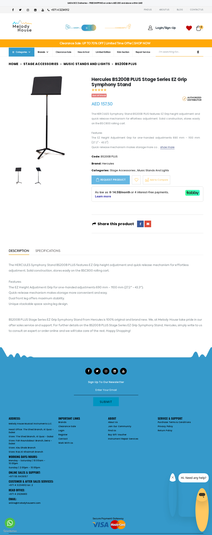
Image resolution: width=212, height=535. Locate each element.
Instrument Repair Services (123, 438)
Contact (63, 438)
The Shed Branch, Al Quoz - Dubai (31, 431)
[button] (199, 26)
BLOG (180, 9)
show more (167, 147)
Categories (19, 52)
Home (13, 64)
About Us (113, 422)
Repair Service (143, 52)
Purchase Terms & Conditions (174, 422)
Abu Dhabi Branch (26, 447)
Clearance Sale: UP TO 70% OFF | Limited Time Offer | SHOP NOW (105, 43)
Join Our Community (119, 426)
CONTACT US (196, 9)
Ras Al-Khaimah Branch (29, 451)
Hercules (108, 163)
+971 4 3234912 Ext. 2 (21, 485)
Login (61, 430)
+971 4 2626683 (18, 494)
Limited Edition (103, 52)
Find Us (112, 430)
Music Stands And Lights (87, 64)
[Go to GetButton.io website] (10, 531)
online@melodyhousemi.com (25, 503)
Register (63, 434)
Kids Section (123, 52)
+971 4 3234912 (58, 10)
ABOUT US (164, 9)
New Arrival (83, 52)
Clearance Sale (63, 52)
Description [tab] (19, 251)
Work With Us (65, 442)
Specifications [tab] (47, 251)
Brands (41, 52)
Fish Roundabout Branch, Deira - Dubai (30, 442)
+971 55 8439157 (18, 476)
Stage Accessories (40, 64)
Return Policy (165, 430)
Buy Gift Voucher (117, 434)
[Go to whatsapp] (10, 523)
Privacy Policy (165, 426)
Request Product (113, 179)
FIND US (148, 9)
